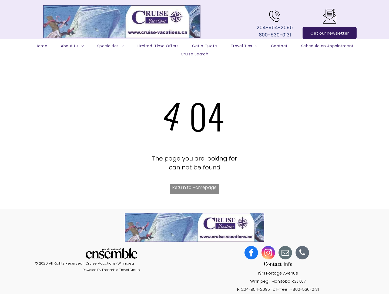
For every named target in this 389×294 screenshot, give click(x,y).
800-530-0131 (275, 34)
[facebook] (251, 253)
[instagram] (268, 253)
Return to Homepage (194, 187)
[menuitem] (41, 46)
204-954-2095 (275, 27)
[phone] (302, 253)
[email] (285, 253)
